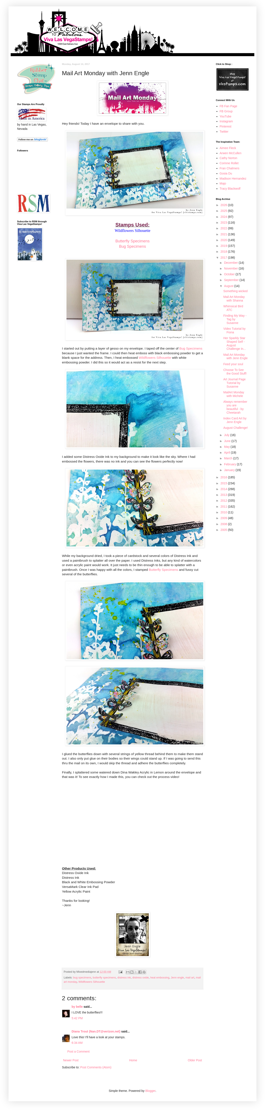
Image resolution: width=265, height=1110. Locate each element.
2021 (224, 234)
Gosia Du (226, 173)
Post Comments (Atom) (95, 1067)
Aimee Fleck (228, 148)
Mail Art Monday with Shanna (234, 298)
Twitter (224, 131)
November (231, 268)
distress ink (124, 977)
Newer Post (70, 1060)
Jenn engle (177, 977)
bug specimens (82, 977)
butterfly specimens (104, 977)
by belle (77, 1006)
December (231, 262)
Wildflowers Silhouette (155, 357)
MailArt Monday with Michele (233, 394)
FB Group (226, 111)
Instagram (226, 121)
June (227, 441)
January (230, 470)
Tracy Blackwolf (230, 188)
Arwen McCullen (230, 153)
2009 (224, 518)
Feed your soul (233, 364)
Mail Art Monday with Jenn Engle (235, 356)
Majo (223, 183)
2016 (224, 477)
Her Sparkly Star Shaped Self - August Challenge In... (234, 343)
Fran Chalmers (230, 168)
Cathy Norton (228, 158)
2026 (224, 205)
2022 (224, 228)
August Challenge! (235, 427)
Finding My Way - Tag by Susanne (234, 319)
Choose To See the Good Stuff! (235, 371)
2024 (224, 216)
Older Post (195, 1060)
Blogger (150, 1090)
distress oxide (140, 977)
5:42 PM (77, 1018)
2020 (224, 240)
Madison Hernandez (233, 178)
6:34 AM (77, 1042)
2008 (224, 524)
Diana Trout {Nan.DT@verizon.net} (96, 1031)
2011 (224, 506)
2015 (224, 483)
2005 (224, 530)
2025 (224, 210)
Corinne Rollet (229, 163)
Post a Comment (78, 1051)
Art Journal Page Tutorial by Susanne (234, 383)
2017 (224, 257)
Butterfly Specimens (132, 241)
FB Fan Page (228, 106)
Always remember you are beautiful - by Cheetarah (235, 407)
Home (133, 1060)
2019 (224, 245)
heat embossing (159, 977)
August (229, 286)
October (230, 274)
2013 (224, 494)
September (231, 280)
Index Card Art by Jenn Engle (234, 420)
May (227, 446)
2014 (224, 489)
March (228, 458)
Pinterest (225, 126)
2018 (224, 251)
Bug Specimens (132, 246)
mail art (190, 977)
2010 (224, 512)
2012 (224, 500)
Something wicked (235, 291)
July (227, 435)
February (230, 464)
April (227, 452)
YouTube (225, 116)
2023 (224, 222)
